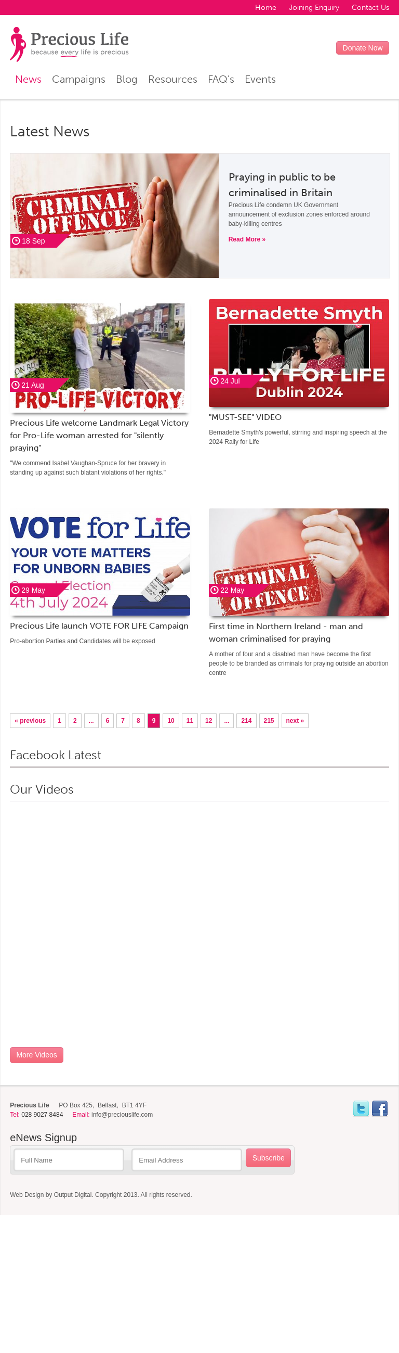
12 (208, 720)
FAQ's (221, 79)
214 (246, 720)
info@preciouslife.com (122, 1114)
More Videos (36, 1055)
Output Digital (73, 1194)
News (28, 79)
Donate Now (363, 48)
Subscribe (268, 1158)
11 (190, 720)
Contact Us (370, 7)
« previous (30, 720)
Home (265, 7)
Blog (127, 79)
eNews (43, 1137)
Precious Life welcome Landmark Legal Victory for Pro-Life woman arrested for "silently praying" (99, 435)
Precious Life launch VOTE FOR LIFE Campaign (99, 626)
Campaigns (78, 79)
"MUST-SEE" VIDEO (245, 417)
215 (269, 720)
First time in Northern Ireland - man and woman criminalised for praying (286, 632)
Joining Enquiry (314, 7)
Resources (172, 79)
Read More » (247, 239)
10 (170, 720)
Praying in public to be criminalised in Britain (282, 185)
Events (260, 79)
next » (295, 720)
